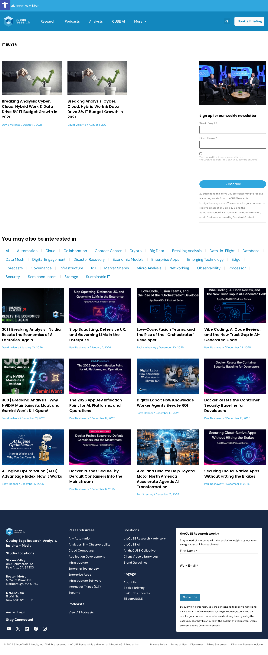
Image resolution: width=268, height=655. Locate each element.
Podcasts (72, 21)
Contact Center (108, 250)
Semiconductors (42, 276)
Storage (71, 276)
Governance (41, 268)
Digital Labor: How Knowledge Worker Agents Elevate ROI (165, 402)
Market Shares (116, 268)
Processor (237, 268)
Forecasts (14, 268)
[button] (5, 5)
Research (48, 21)
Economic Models (128, 259)
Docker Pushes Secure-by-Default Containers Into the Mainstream (95, 476)
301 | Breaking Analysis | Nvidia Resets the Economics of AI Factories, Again (31, 335)
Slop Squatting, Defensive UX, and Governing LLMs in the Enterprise (97, 335)
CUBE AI (118, 21)
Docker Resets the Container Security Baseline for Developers (232, 405)
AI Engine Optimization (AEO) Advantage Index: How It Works (32, 473)
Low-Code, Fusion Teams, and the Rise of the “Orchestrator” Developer (166, 335)
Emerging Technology (205, 259)
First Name (208, 138)
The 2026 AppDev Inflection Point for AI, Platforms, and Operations (95, 405)
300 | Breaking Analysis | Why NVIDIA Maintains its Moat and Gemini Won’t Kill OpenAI (31, 405)
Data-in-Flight (222, 250)
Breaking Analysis (187, 250)
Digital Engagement (49, 259)
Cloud (50, 250)
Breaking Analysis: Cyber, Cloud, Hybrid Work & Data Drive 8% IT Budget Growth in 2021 (29, 109)
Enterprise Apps (165, 259)
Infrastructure (71, 268)
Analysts (96, 21)
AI (7, 250)
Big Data (157, 250)
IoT (93, 268)
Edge (236, 259)
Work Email (208, 123)
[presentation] (228, 171)
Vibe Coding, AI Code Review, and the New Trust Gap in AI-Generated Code (232, 335)
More (140, 21)
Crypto (135, 250)
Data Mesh (15, 259)
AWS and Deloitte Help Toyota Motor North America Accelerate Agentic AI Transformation (166, 478)
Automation (27, 250)
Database (251, 250)
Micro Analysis (149, 268)
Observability (209, 268)
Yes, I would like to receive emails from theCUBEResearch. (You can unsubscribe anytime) (228, 158)
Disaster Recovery (89, 259)
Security (13, 276)
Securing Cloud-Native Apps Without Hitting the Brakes (231, 473)
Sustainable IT (98, 276)
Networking (179, 268)
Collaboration (75, 250)
